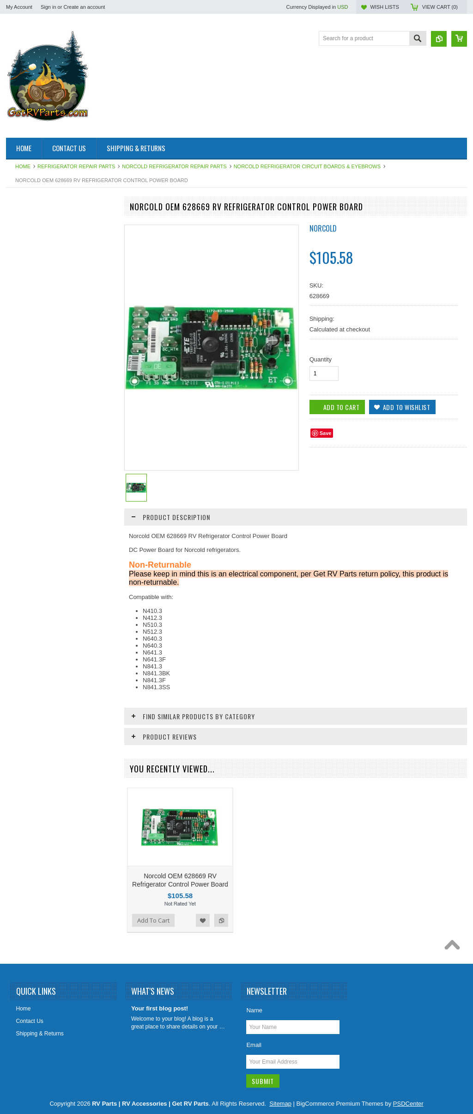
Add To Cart (32, 848)
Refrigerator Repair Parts (76, 166)
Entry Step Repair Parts (40, 349)
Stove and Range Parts (39, 568)
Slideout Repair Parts (37, 553)
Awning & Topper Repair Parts (48, 271)
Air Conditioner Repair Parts (45, 224)
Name (254, 1010)
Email (253, 1044)
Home (22, 166)
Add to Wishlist (84, 848)
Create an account (84, 7)
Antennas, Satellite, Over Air (45, 255)
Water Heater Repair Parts (43, 631)
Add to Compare (102, 848)
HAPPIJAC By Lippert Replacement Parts (55, 400)
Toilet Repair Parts (33, 584)
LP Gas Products (32, 490)
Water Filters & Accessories (45, 615)
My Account (19, 7)
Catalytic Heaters (32, 302)
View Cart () (440, 7)
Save (326, 433)
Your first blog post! (159, 1008)
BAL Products (28, 287)
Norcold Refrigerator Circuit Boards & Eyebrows (307, 166)
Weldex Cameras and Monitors (49, 663)
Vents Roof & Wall (33, 600)
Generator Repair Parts (39, 381)
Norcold (323, 228)
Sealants (22, 537)
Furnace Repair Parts (37, 365)
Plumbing (22, 506)
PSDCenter (408, 1103)
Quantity (320, 359)
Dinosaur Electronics (36, 318)
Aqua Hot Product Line (39, 240)
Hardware (23, 420)
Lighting (20, 474)
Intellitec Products (33, 435)
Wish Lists (384, 7)
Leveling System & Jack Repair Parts (49, 455)
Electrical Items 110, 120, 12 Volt (51, 334)
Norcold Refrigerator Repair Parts (174, 166)
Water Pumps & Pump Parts (45, 647)
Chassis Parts (28, 678)
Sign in (48, 7)
